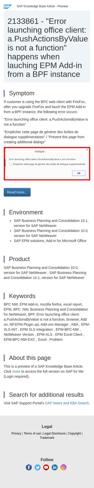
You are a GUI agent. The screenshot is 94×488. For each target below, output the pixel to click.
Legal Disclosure (54, 433)
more (16, 371)
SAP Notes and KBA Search (67, 403)
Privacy (16, 433)
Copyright (74, 433)
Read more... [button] (17, 192)
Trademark (47, 438)
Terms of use (32, 433)
